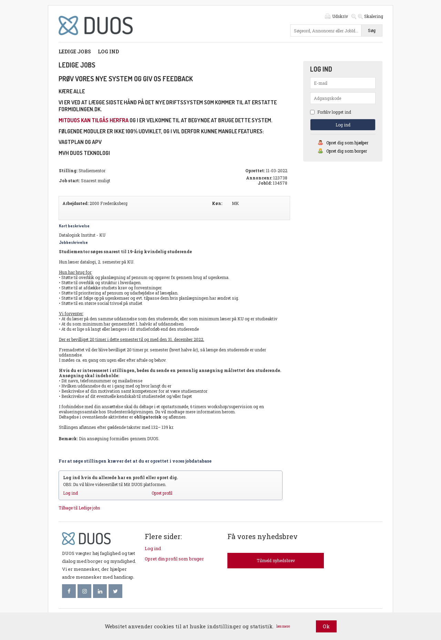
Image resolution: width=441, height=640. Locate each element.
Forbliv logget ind (330, 112)
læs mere (283, 626)
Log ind (108, 51)
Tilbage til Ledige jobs (79, 507)
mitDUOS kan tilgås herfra (94, 120)
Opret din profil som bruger (174, 559)
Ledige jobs (75, 51)
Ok (326, 626)
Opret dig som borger (346, 151)
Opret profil (162, 493)
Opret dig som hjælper (347, 142)
